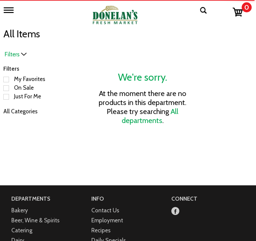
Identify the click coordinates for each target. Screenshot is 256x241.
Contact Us (105, 210)
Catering (21, 230)
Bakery (19, 210)
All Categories (20, 111)
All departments (150, 116)
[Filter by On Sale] (6, 88)
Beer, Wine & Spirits (35, 220)
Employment (107, 220)
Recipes (101, 230)
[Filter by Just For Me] (6, 97)
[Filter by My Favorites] (6, 79)
